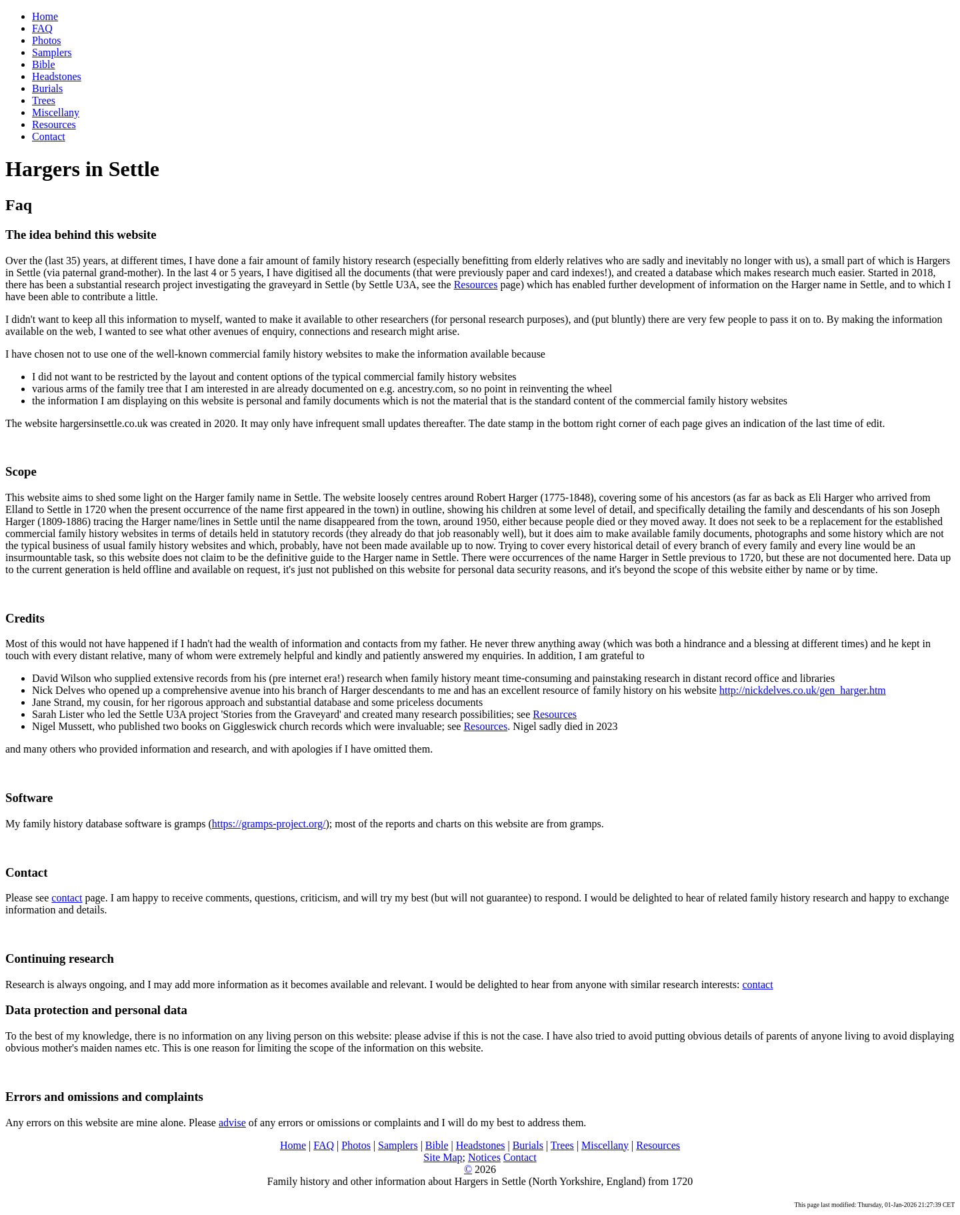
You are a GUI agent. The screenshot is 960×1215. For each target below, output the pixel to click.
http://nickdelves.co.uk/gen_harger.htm (802, 690)
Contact (48, 136)
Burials (47, 88)
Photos (46, 40)
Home (45, 16)
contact (66, 897)
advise (232, 1122)
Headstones (56, 76)
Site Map (442, 1157)
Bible (43, 64)
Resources (54, 124)
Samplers (52, 52)
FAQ (42, 28)
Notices (484, 1157)
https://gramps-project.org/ (269, 823)
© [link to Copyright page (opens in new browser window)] (468, 1169)
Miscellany (55, 112)
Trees (43, 100)
